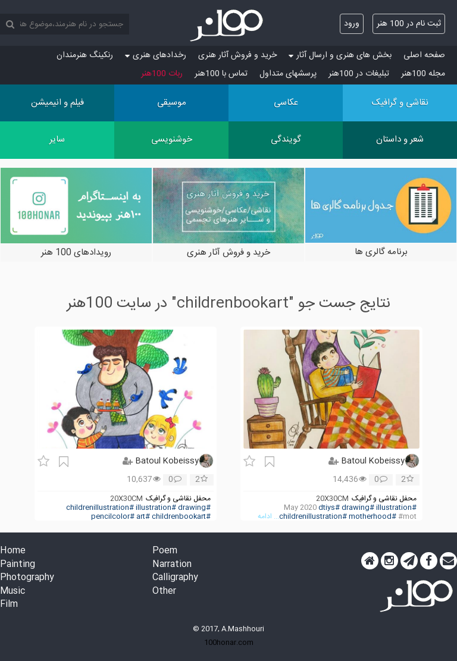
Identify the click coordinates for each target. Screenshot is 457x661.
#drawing (358, 507)
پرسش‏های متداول (288, 74)
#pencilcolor (112, 516)
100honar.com (228, 642)
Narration (172, 565)
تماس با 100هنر (221, 74)
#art (143, 516)
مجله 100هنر (423, 74)
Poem (164, 551)
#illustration (396, 507)
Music (12, 592)
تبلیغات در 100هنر (358, 74)
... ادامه (268, 516)
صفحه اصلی (424, 55)
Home (13, 551)
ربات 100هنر (162, 74)
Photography (27, 578)
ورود (351, 24)
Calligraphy (175, 578)
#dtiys (329, 507)
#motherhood (372, 516)
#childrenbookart (181, 516)
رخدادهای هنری (155, 55)
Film (9, 605)
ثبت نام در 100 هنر (409, 24)
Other (164, 592)
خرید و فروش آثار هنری (237, 55)
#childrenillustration (313, 516)
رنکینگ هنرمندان (85, 55)
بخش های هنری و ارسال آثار (340, 55)
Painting (17, 565)
